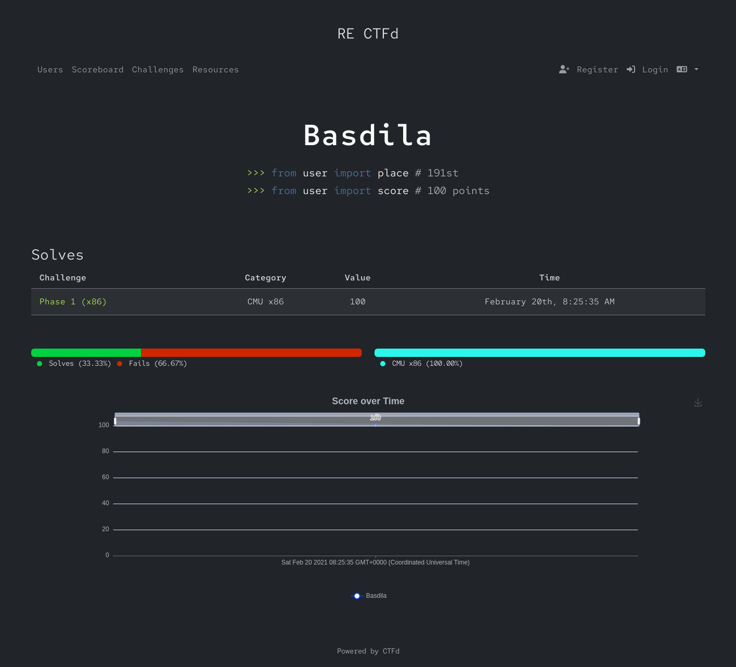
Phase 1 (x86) (73, 301)
